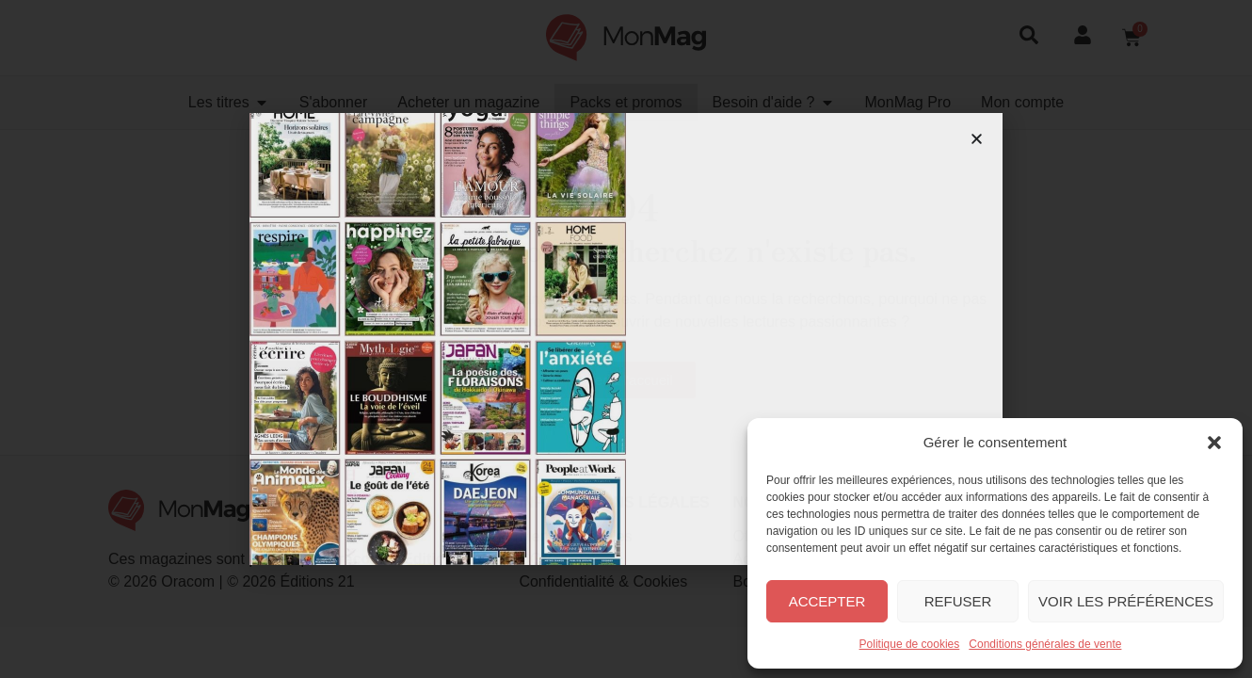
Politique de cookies (909, 644)
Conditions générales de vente (1045, 644)
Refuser (958, 601)
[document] (626, 339)
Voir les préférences (1125, 601)
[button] (1214, 442)
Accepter (827, 601)
